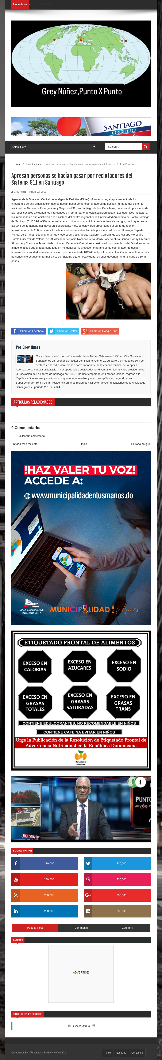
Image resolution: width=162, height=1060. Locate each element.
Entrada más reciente (24, 444)
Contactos (137, 1052)
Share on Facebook (27, 331)
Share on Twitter (62, 331)
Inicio (84, 444)
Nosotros (121, 1052)
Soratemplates (81, 1025)
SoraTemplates (33, 1052)
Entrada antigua (141, 444)
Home (18, 164)
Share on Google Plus (99, 331)
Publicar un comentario (31, 435)
